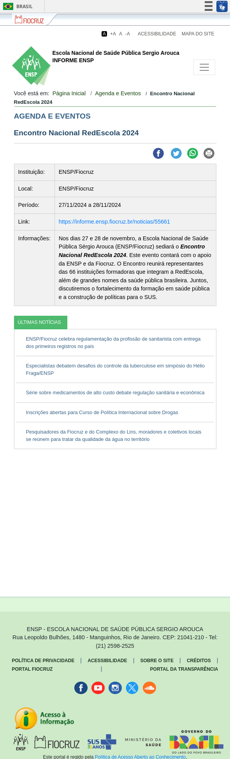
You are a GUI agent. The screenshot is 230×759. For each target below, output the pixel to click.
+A (113, 34)
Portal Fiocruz (32, 669)
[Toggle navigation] (204, 67)
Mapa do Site (198, 34)
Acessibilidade (157, 34)
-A (127, 34)
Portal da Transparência (184, 669)
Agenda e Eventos (118, 93)
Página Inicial (69, 93)
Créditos (199, 660)
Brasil (16, 6)
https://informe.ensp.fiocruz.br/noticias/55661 (114, 222)
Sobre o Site (157, 660)
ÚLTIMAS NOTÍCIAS (39, 322)
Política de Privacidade (43, 660)
